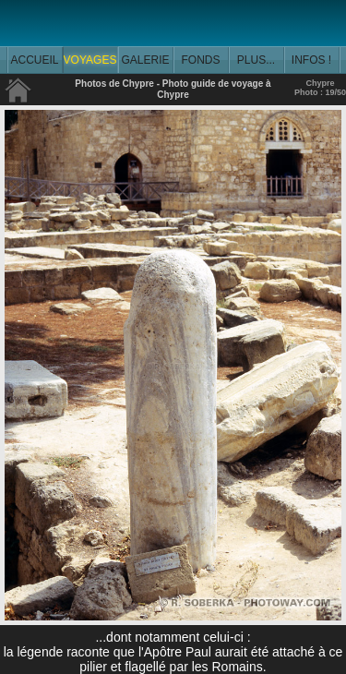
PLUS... (256, 60)
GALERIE (145, 60)
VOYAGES (90, 60)
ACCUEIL (34, 60)
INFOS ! (311, 60)
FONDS (201, 60)
